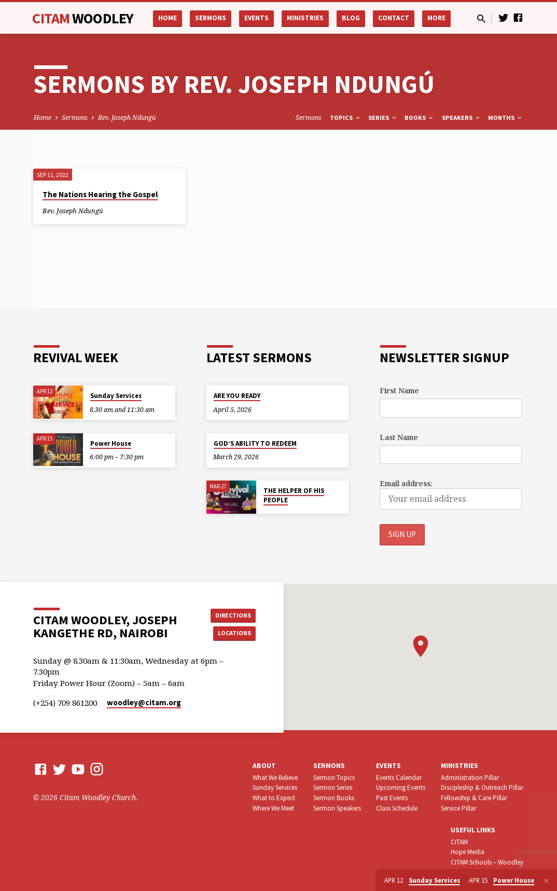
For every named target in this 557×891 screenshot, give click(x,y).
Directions (230, 620)
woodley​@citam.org (144, 716)
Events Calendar (399, 791)
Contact (393, 17)
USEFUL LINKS (473, 843)
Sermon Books (333, 811)
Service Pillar (458, 822)
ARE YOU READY (237, 395)
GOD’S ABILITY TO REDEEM (255, 443)
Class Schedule (396, 822)
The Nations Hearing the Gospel (100, 194)
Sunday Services (116, 395)
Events (256, 17)
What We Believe (275, 791)
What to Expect (274, 811)
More (436, 17)
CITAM (82, 18)
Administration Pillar (470, 791)
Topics (345, 117)
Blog (351, 17)
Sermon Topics (334, 791)
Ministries (305, 17)
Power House (110, 443)
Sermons (210, 17)
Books (420, 117)
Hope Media (467, 865)
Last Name (399, 437)
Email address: (406, 483)
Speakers (461, 117)
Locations (229, 641)
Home (167, 17)
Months (505, 117)
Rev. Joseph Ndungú (127, 117)
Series (383, 117)
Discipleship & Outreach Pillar (482, 801)
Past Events (392, 811)
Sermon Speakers (337, 822)
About (264, 779)
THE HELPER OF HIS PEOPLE (293, 495)
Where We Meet (273, 822)
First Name (399, 390)
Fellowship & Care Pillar (474, 811)
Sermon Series (332, 801)
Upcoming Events (400, 801)
